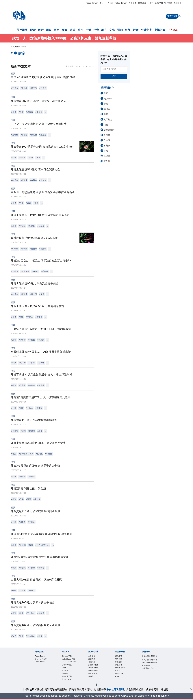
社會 (96, 29)
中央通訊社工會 (148, 672)
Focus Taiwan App (69, 662)
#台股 (21, 112)
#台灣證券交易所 (26, 454)
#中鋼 (13, 590)
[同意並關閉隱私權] (191, 689)
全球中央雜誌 (67, 666)
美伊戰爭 (22, 29)
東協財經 (159, 29)
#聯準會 (22, 340)
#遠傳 (41, 294)
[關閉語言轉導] (191, 695)
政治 (41, 29)
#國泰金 (22, 476)
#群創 (28, 203)
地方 (104, 29)
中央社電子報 (67, 678)
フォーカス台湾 (106, 3)
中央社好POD (67, 681)
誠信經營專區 (93, 672)
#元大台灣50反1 (42, 545)
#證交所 (33, 88)
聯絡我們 (92, 678)
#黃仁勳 (22, 362)
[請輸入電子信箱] (114, 69)
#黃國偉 (40, 385)
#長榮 (21, 499)
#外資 (13, 112)
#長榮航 (40, 340)
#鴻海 (21, 317)
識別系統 (92, 659)
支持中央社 (172, 16)
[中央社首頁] (19, 16)
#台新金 (33, 180)
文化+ (64, 669)
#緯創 (23, 431)
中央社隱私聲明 (115, 689)
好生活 (150, 3)
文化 (112, 29)
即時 (33, 29)
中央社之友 (119, 675)
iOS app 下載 (67, 656)
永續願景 (177, 3)
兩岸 (56, 29)
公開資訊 (92, 662)
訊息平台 (119, 666)
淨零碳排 (133, 3)
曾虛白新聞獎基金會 (149, 657)
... (46, 112)
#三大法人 (25, 271)
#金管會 (14, 135)
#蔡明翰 (44, 271)
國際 (48, 29)
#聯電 (21, 408)
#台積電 (29, 112)
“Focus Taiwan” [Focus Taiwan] (157, 695)
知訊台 (118, 672)
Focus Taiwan (92, 3)
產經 (64, 29)
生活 (88, 29)
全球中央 (146, 29)
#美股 (37, 157)
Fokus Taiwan (121, 3)
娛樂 (128, 29)
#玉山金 (38, 112)
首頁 (13, 46)
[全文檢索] (180, 16)
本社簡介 (92, 656)
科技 (80, 29)
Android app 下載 (69, 659)
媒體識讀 (142, 3)
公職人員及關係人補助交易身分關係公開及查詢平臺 (149, 666)
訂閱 (114, 76)
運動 (120, 29)
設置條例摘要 (93, 666)
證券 (72, 29)
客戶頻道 (168, 3)
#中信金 (14, 88)
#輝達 (36, 203)
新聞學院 (65, 675)
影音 (135, 29)
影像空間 (159, 3)
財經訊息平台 (120, 669)
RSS (117, 678)
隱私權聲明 (93, 675)
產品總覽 (119, 656)
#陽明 (28, 499)
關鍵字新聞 (21, 46)
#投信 (13, 636)
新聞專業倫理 (93, 669)
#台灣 (30, 157)
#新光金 (24, 88)
